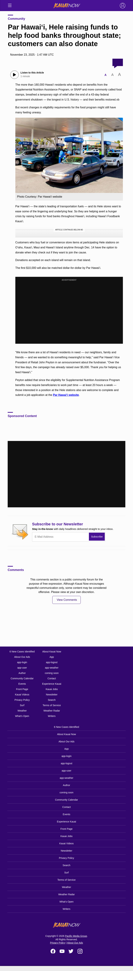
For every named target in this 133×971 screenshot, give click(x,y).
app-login (22, 662)
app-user (22, 667)
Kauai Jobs (52, 689)
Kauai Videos (22, 694)
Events (22, 683)
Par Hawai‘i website (66, 394)
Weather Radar (51, 710)
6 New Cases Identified (22, 651)
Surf (22, 705)
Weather (22, 710)
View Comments (67, 599)
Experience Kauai (51, 683)
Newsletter (52, 694)
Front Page (22, 689)
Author (22, 673)
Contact (51, 678)
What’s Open (22, 716)
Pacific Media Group (76, 936)
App (52, 657)
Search (51, 700)
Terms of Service (52, 705)
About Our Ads (22, 657)
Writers (52, 716)
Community (16, 18)
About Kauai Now (51, 651)
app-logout (52, 662)
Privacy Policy (22, 700)
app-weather (52, 667)
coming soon (52, 673)
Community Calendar (22, 678)
